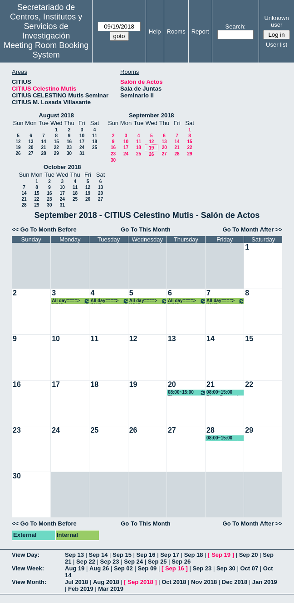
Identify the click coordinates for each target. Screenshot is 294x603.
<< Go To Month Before (44, 229)
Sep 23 (109, 561)
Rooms (176, 31)
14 (43, 141)
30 (69, 153)
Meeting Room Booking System (46, 50)
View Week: (28, 568)
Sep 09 (147, 568)
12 (17, 141)
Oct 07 (249, 568)
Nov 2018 (204, 582)
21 (43, 147)
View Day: (25, 554)
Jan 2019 (264, 582)
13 (30, 141)
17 (81, 141)
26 (17, 153)
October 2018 (62, 167)
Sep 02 (123, 568)
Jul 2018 (76, 582)
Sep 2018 (140, 582)
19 (17, 147)
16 (69, 141)
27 (30, 153)
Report (200, 31)
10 (81, 135)
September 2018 (151, 115)
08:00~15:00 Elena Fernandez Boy (187, 393)
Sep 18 (193, 554)
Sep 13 (74, 554)
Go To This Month (146, 229)
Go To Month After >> (252, 229)
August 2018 (56, 115)
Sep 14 (98, 554)
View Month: (29, 582)
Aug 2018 (106, 582)
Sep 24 (133, 561)
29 (56, 153)
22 (56, 147)
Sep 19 (220, 554)
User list (276, 44)
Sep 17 (169, 554)
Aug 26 (99, 568)
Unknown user (276, 21)
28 (43, 153)
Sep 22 (85, 561)
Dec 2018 (234, 582)
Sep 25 (157, 561)
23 (69, 147)
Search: (235, 26)
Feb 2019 (80, 588)
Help (155, 31)
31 (81, 153)
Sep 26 (181, 561)
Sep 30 (225, 568)
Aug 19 (74, 568)
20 (30, 147)
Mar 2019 (110, 588)
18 (94, 141)
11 (94, 135)
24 (81, 147)
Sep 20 (248, 554)
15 (56, 141)
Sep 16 (146, 554)
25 (94, 147)
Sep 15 (122, 554)
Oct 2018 (174, 582)
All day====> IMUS (71, 301)
